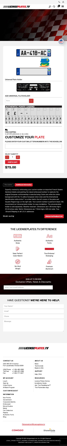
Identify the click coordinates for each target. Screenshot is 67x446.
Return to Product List (54, 216)
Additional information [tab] (23, 185)
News (37, 364)
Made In (39, 368)
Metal (5, 408)
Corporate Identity (9, 402)
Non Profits (7, 397)
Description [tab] (8, 185)
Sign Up (5, 383)
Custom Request (10, 391)
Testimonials (39, 366)
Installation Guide (40, 383)
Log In (5, 381)
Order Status (7, 385)
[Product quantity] (12, 157)
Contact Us (8, 361)
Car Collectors (8, 410)
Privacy (16, 440)
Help (36, 374)
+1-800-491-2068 (18, 371)
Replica (5, 412)
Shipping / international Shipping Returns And (41, 440)
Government (7, 400)
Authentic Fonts (8, 415)
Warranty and (25, 442)
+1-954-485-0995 (18, 369)
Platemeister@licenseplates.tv (33, 424)
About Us (39, 361)
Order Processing (41, 442)
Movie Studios (8, 406)
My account (8, 378)
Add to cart (12, 162)
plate (39, 137)
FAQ (40, 374)
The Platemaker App (42, 387)
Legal (8, 440)
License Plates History (42, 381)
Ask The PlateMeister (43, 385)
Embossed (6, 404)
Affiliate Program (9, 387)
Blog (4, 417)
